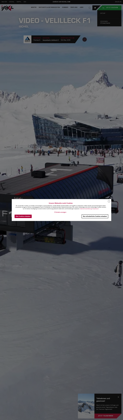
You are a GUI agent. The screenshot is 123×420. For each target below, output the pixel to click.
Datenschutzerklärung (86, 209)
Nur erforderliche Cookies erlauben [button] (95, 216)
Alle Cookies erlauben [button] (23, 216)
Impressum (96, 209)
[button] (60, 212)
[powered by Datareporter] (109, 202)
